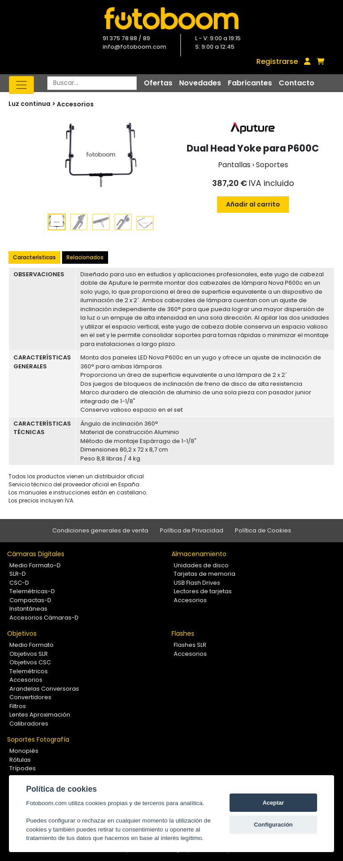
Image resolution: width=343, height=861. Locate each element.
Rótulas (20, 759)
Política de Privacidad (191, 530)
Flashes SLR (190, 645)
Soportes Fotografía (38, 739)
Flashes (183, 633)
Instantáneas (28, 608)
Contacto (296, 83)
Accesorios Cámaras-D (44, 617)
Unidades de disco (201, 565)
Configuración (273, 824)
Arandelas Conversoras (44, 688)
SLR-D (17, 574)
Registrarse (277, 61)
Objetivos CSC (30, 662)
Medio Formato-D (35, 565)
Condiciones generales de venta (100, 530)
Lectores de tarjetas (203, 591)
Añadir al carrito (253, 204)
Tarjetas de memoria (204, 574)
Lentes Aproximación (39, 714)
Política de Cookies (263, 530)
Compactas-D (30, 600)
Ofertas (158, 83)
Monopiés (23, 751)
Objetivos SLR (28, 654)
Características (34, 257)
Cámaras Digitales (35, 553)
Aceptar (273, 802)
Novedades (200, 83)
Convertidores (30, 697)
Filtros (17, 706)
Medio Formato (31, 645)
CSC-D (19, 582)
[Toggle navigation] (21, 85)
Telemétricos (28, 671)
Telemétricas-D (32, 591)
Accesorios (75, 104)
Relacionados (85, 257)
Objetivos (22, 633)
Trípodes (22, 768)
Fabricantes (250, 83)
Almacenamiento (199, 553)
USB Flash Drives (197, 582)
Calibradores (28, 723)
